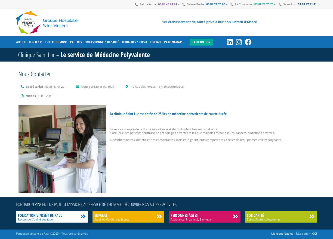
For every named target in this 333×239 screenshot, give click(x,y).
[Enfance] (159, 216)
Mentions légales (282, 234)
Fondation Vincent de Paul (40, 215)
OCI (314, 234)
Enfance (101, 215)
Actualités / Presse (135, 42)
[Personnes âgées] (235, 216)
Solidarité (255, 215)
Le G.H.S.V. (36, 42)
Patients (76, 42)
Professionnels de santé (102, 42)
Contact (155, 42)
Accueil (21, 42)
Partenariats (173, 42)
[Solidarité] (312, 216)
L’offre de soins (56, 42)
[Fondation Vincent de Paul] (83, 216)
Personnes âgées (184, 215)
